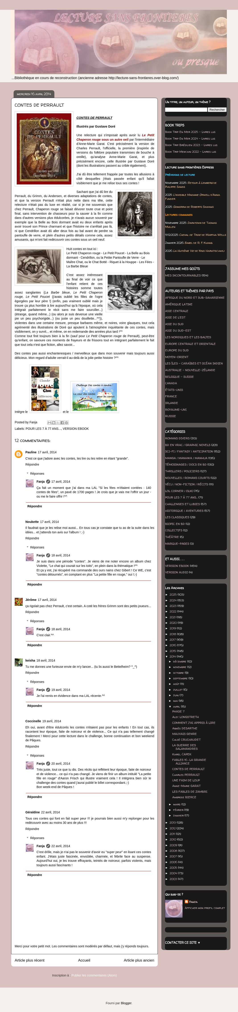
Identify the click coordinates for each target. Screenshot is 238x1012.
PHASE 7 (178, 711)
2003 (174, 879)
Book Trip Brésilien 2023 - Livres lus (191, 145)
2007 (174, 856)
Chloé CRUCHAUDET (186, 740)
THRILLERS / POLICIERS (182, 471)
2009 (174, 845)
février (178, 810)
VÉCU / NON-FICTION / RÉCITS (186, 484)
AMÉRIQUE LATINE (179, 304)
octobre (179, 673)
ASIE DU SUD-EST (178, 330)
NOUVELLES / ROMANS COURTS (187, 478)
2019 (173, 628)
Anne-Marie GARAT (186, 786)
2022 (173, 611)
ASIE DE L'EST (175, 317)
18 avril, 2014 (60, 555)
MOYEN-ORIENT (176, 357)
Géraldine (32, 812)
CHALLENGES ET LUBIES (182, 504)
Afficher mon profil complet (205, 908)
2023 (173, 606)
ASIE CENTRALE (176, 311)
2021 (173, 617)
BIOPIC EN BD (175, 524)
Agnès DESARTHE (184, 728)
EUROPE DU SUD (177, 350)
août (176, 684)
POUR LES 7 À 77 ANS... (43, 428)
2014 (173, 656)
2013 (173, 822)
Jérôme (31, 600)
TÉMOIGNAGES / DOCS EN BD (186, 464)
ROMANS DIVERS (177, 438)
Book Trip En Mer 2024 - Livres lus (190, 138)
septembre (181, 678)
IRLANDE (171, 403)
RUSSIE (170, 416)
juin (176, 695)
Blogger (126, 1003)
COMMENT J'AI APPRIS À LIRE (193, 723)
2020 (174, 623)
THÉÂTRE (172, 537)
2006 (174, 862)
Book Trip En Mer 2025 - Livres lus (190, 132)
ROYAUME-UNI (176, 410)
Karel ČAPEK (181, 754)
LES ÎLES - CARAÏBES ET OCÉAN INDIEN (194, 363)
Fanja (41, 481)
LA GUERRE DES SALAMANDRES (185, 747)
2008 (174, 851)
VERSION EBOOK (76, 428)
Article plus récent (29, 960)
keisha (30, 660)
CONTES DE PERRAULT (188, 769)
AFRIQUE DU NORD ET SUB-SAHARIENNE (195, 298)
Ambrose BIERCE (184, 797)
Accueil (84, 960)
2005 (174, 868)
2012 (173, 828)
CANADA (171, 383)
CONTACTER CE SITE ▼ (183, 942)
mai (176, 701)
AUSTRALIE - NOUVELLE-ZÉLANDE (190, 370)
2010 (173, 839)
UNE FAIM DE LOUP (186, 780)
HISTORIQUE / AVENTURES (184, 511)
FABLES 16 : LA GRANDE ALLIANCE (189, 761)
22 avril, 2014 (50, 812)
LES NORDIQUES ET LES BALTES (188, 337)
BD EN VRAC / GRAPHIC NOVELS (187, 445)
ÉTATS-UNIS (174, 390)
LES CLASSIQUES (177, 517)
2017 (173, 640)
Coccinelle (33, 721)
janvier (179, 815)
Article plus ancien (139, 960)
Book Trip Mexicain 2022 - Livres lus (190, 152)
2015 (173, 651)
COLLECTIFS (173, 530)
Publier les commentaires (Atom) (94, 975)
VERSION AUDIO (176, 572)
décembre (180, 661)
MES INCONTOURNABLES (183, 275)
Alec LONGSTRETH (185, 717)
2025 (174, 594)
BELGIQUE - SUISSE (179, 377)
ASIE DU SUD (174, 324)
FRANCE (171, 396)
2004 (174, 873)
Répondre (32, 464)
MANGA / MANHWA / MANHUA (186, 458)
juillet (178, 690)
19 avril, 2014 (60, 690)
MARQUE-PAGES (177, 544)
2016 (173, 645)
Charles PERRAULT (186, 775)
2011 (173, 834)
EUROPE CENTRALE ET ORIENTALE (190, 344)
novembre (180, 667)
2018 (173, 634)
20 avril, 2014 (60, 763)
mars (177, 804)
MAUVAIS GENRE (184, 734)
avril (177, 706)
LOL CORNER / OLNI (179, 491)
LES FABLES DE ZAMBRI (189, 792)
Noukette (32, 522)
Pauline (31, 452)
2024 (173, 600)
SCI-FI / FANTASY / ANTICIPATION (189, 451)
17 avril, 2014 (47, 452)
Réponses (37, 473)
